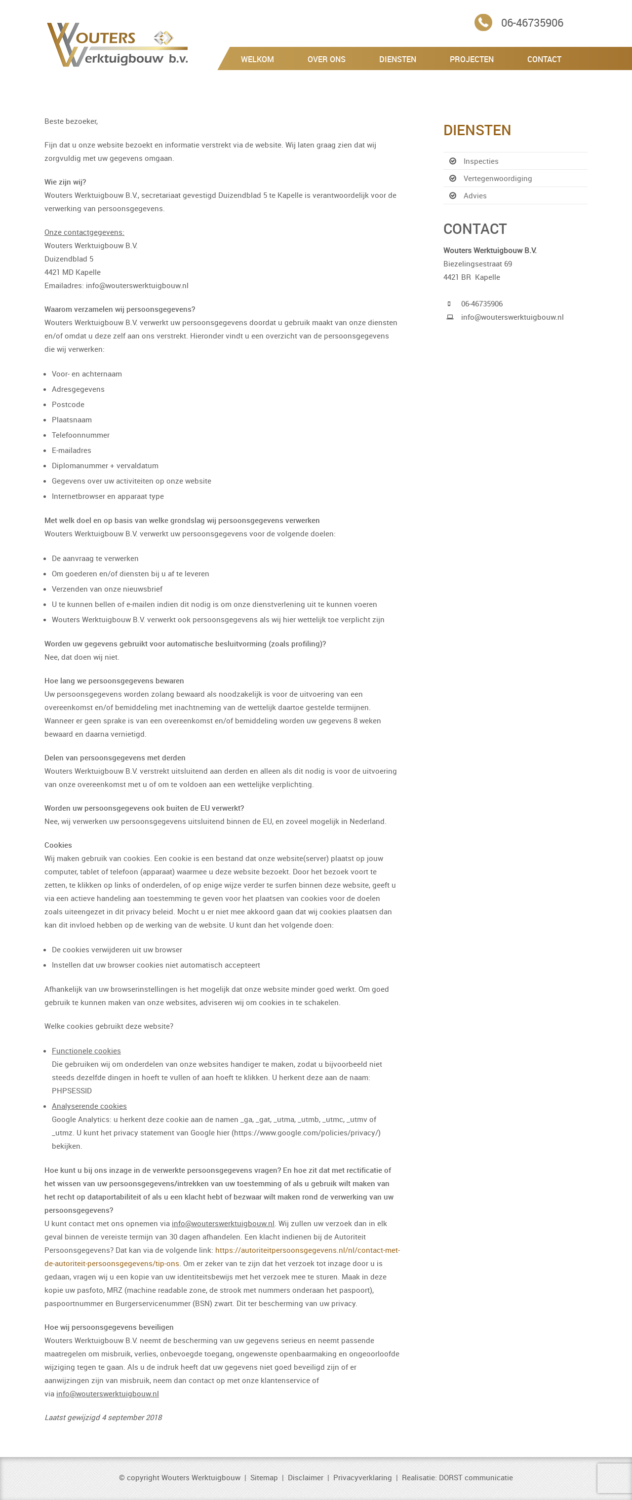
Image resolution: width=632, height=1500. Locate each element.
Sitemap (264, 1477)
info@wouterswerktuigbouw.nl (512, 317)
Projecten (472, 59)
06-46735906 (532, 22)
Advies (475, 195)
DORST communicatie (476, 1477)
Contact (544, 59)
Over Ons (327, 59)
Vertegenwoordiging (498, 178)
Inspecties (481, 161)
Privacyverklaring (362, 1477)
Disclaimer (305, 1477)
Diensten (397, 59)
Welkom (257, 59)
